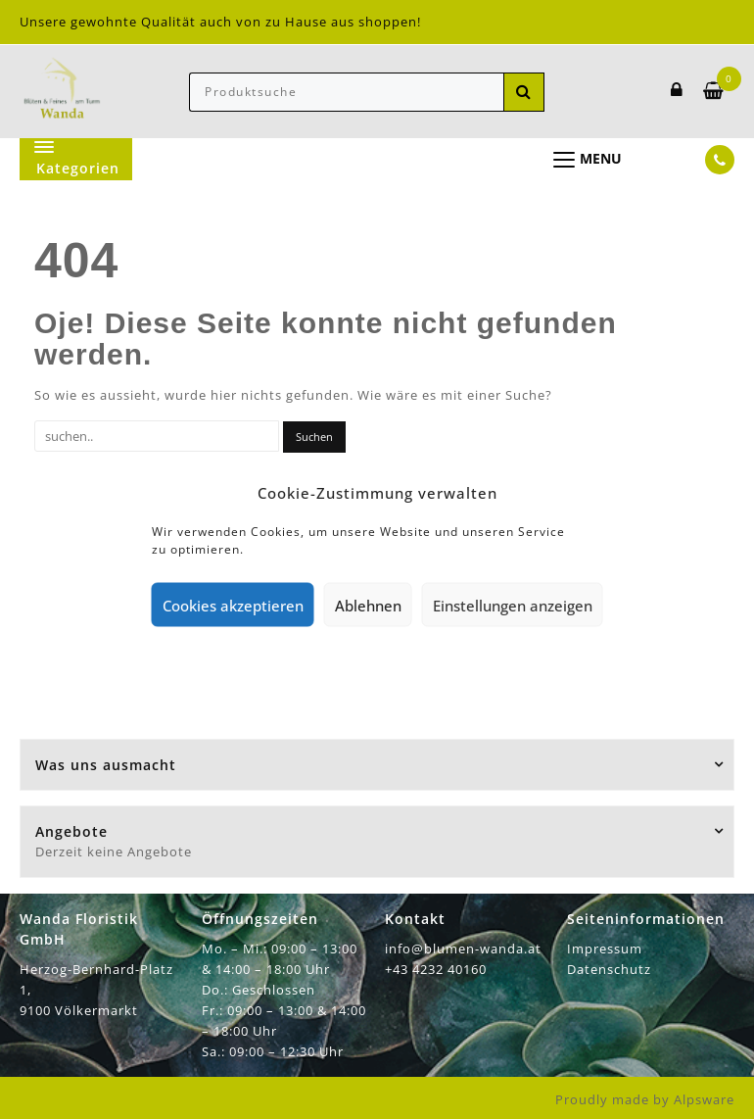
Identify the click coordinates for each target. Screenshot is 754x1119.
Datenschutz (609, 969)
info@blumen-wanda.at (463, 948)
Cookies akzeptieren (233, 604)
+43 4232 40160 (436, 969)
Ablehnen (368, 604)
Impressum (604, 948)
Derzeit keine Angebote (113, 851)
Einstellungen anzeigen (512, 604)
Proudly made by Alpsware (644, 1099)
